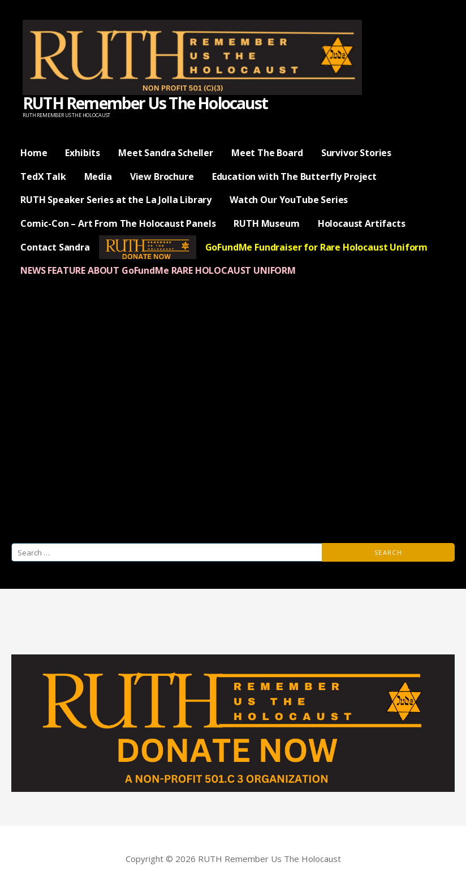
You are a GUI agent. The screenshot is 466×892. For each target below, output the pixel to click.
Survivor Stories (356, 152)
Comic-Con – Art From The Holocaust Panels (117, 223)
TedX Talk (43, 176)
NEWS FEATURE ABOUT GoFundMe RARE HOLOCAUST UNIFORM (158, 270)
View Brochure (162, 176)
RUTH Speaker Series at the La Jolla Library (116, 199)
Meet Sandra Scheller (165, 152)
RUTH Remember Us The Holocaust (145, 103)
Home (33, 152)
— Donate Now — (147, 247)
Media (98, 176)
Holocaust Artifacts (361, 223)
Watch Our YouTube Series (289, 199)
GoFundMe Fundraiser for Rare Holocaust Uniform (316, 247)
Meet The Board (267, 152)
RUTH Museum (266, 223)
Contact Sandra (55, 247)
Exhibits (82, 152)
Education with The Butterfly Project (294, 176)
